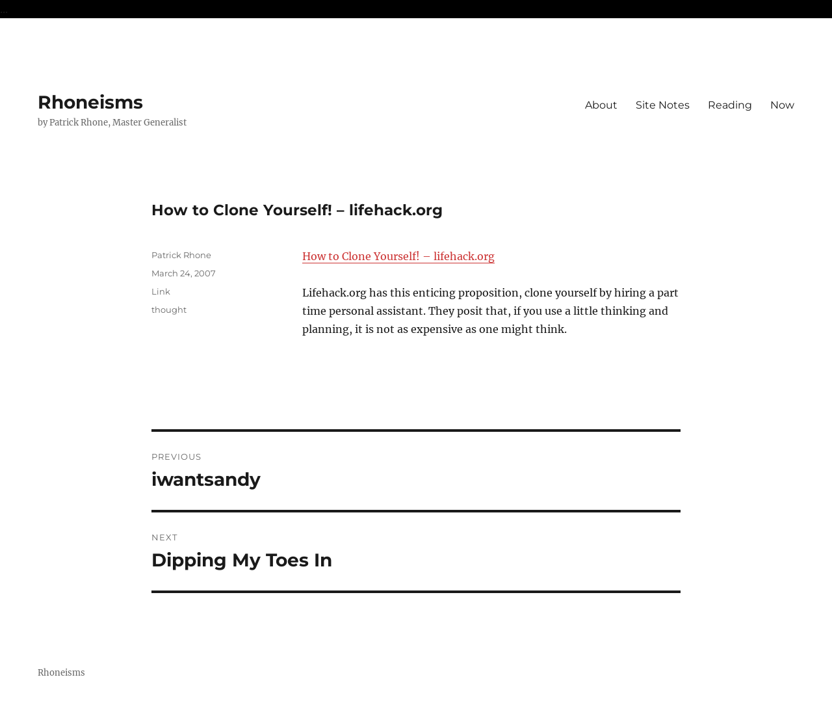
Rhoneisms (90, 102)
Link (160, 291)
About (601, 105)
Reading (730, 105)
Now (782, 105)
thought (169, 309)
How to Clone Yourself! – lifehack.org (398, 256)
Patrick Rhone (181, 255)
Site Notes (663, 105)
